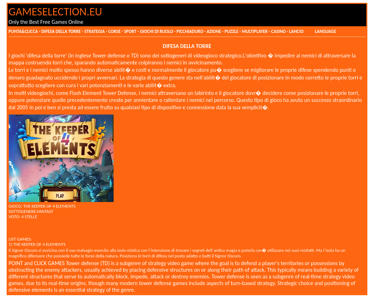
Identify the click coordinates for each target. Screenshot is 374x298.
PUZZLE (231, 31)
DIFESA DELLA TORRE (61, 31)
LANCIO (296, 31)
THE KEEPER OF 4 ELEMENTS (49, 206)
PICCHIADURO (190, 31)
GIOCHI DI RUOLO (156, 31)
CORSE (114, 31)
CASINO (278, 31)
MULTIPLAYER (255, 31)
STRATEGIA (94, 31)
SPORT (130, 31)
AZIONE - (215, 31)
